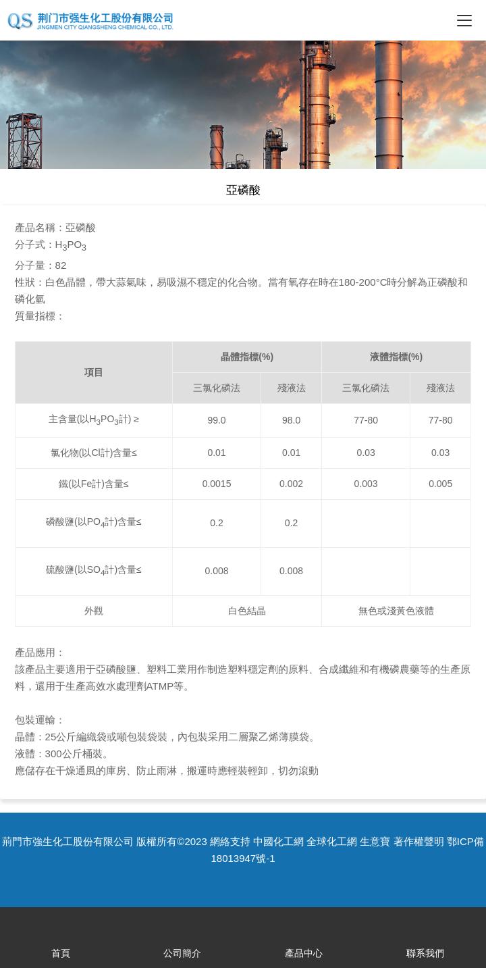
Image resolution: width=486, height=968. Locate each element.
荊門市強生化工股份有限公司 (68, 841)
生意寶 (375, 841)
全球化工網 (331, 841)
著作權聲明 (419, 841)
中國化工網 (278, 841)
